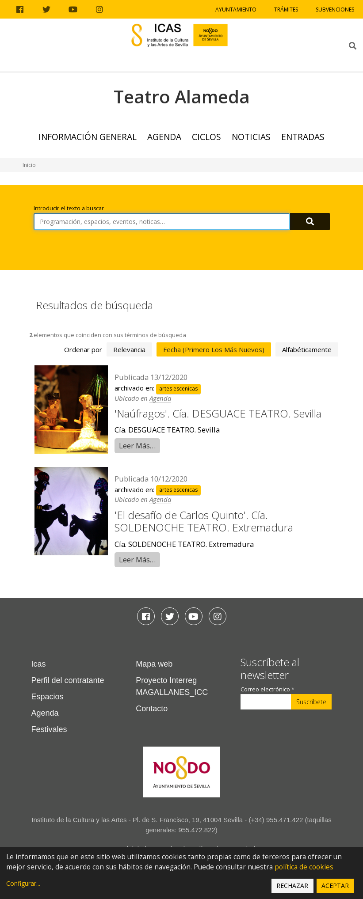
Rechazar (292, 885)
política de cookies (304, 867)
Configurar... (23, 883)
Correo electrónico (267, 689)
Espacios (47, 696)
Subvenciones (335, 9)
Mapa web (154, 664)
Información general (87, 137)
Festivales (49, 729)
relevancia (129, 349)
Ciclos (206, 137)
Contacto (152, 708)
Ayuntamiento (235, 9)
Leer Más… (137, 445)
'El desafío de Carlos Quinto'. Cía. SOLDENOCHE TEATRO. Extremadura (204, 521)
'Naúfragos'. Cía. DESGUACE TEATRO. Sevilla (218, 413)
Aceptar (335, 885)
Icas (38, 664)
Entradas (303, 137)
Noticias (251, 137)
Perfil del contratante (67, 680)
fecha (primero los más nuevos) (213, 349)
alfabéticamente (307, 349)
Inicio (29, 165)
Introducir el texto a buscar (69, 208)
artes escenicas (178, 388)
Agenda (164, 137)
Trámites (286, 9)
